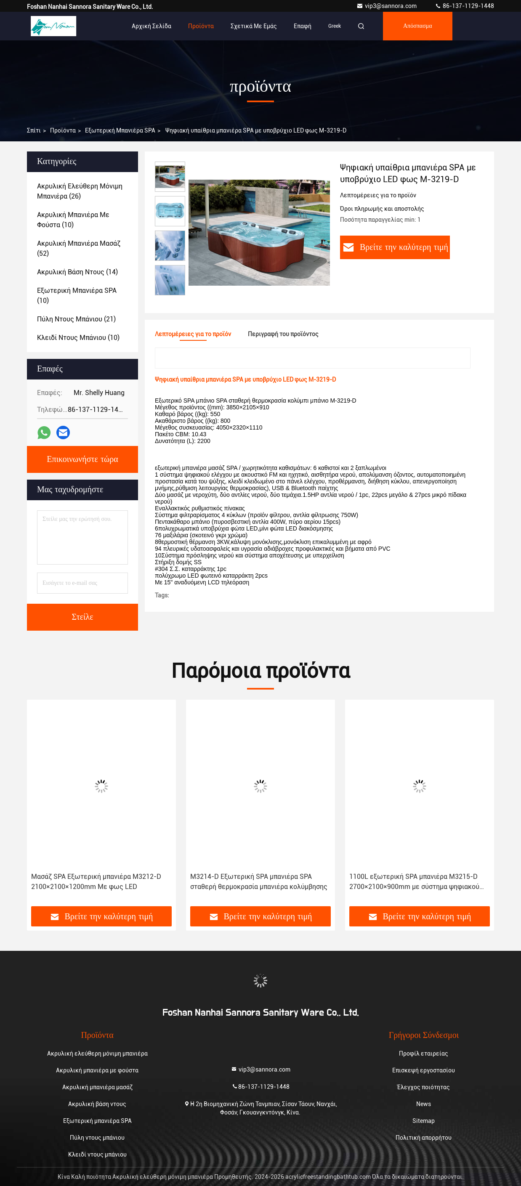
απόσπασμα (417, 26)
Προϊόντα (201, 26)
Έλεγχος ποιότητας (423, 1087)
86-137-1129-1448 (464, 6)
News (423, 1104)
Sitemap (423, 1120)
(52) (78, 248)
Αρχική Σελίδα (151, 26)
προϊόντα (63, 130)
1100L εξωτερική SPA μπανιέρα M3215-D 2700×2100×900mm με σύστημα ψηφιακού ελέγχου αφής (414, 882)
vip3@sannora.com (387, 6)
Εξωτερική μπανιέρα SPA (120, 130)
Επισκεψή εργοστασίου (423, 1070)
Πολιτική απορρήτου (424, 1137)
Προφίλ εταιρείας (423, 1053)
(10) (73, 220)
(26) (79, 191)
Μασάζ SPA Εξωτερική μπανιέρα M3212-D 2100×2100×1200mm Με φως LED (96, 882)
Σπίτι (34, 130)
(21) (76, 319)
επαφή (302, 26)
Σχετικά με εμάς (254, 26)
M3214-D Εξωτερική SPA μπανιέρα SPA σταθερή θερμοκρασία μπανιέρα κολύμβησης (258, 882)
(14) (77, 272)
